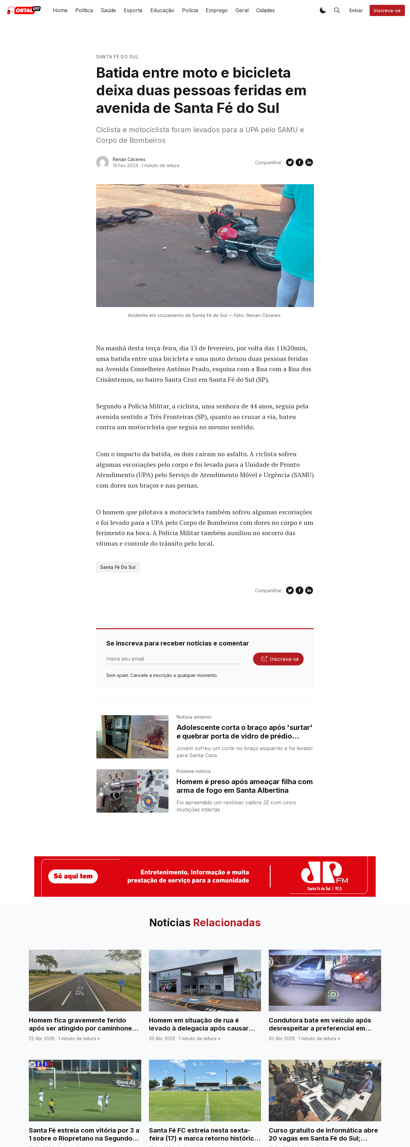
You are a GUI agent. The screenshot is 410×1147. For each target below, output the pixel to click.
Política (84, 10)
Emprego (217, 10)
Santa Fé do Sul (117, 56)
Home (60, 10)
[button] (323, 10)
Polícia (190, 10)
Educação (162, 10)
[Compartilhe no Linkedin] (309, 162)
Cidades (265, 10)
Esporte (133, 10)
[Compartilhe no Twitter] (290, 162)
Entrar (356, 10)
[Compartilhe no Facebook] (299, 162)
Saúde (108, 10)
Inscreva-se (387, 10)
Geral (242, 10)
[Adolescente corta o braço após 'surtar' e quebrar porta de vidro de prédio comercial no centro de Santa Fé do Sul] (132, 737)
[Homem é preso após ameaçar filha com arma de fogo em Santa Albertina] (132, 791)
